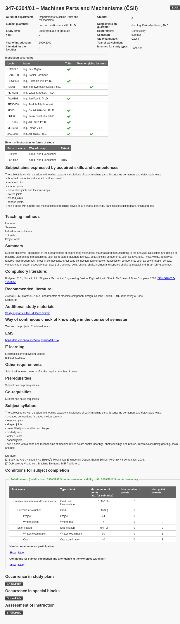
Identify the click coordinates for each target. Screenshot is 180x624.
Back (175, 7)
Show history (16, 552)
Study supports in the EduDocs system (27, 313)
